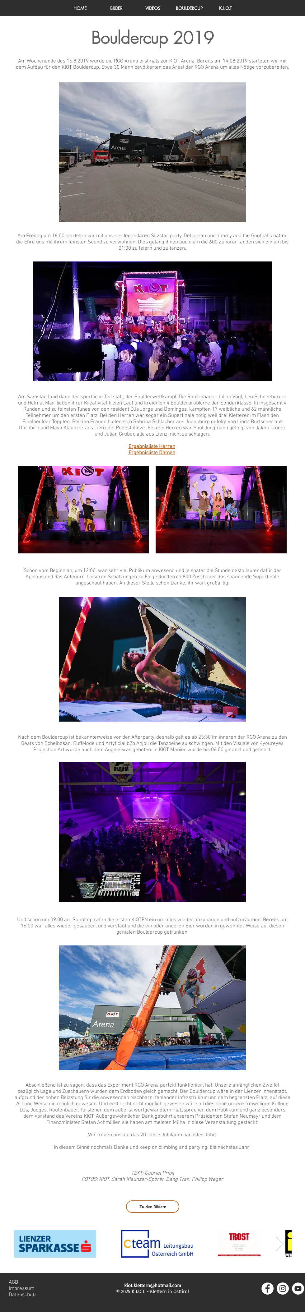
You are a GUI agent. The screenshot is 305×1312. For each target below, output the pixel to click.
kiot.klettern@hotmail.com (152, 1285)
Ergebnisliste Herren (152, 447)
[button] (225, 8)
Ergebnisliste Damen (152, 453)
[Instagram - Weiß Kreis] (283, 1288)
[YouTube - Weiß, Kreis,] (298, 1288)
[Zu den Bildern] (152, 1206)
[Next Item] (279, 1244)
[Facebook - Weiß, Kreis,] (267, 1288)
